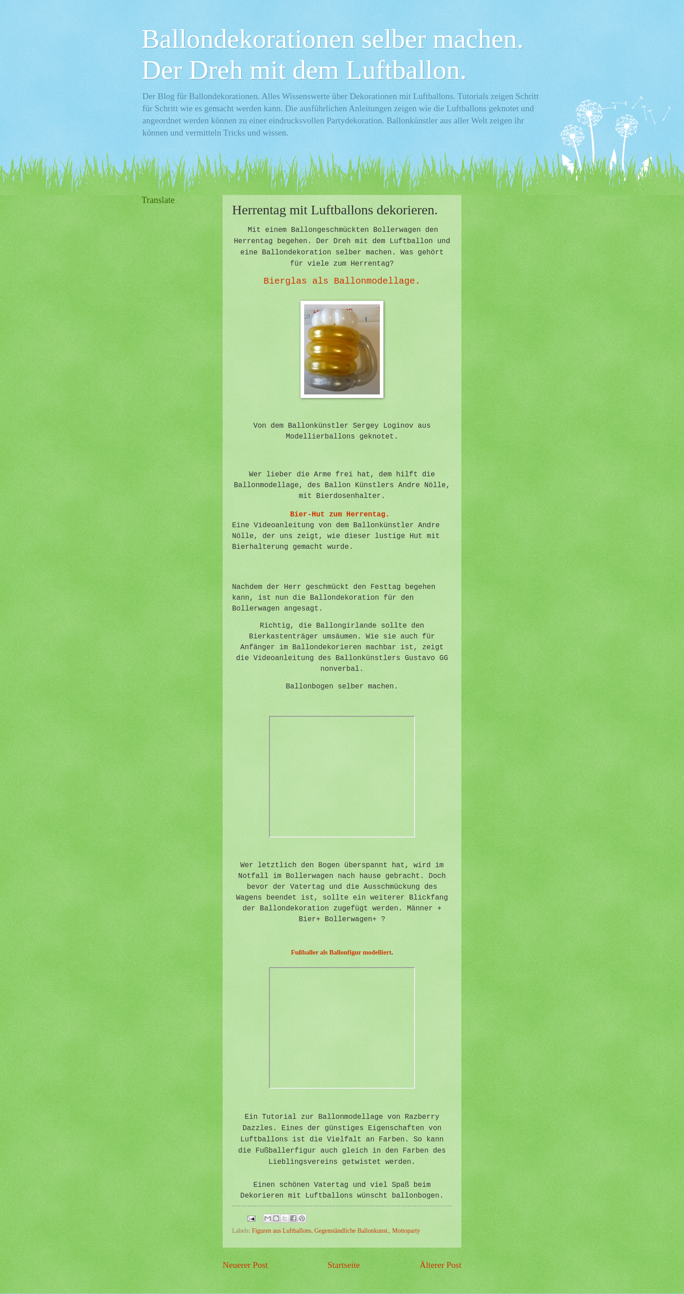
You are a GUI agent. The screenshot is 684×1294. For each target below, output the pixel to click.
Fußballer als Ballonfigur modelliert (341, 952)
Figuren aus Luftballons (281, 1230)
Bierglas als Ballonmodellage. (342, 281)
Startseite (344, 1265)
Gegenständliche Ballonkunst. (352, 1230)
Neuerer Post (245, 1265)
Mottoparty (406, 1230)
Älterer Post (440, 1265)
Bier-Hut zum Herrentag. (340, 515)
